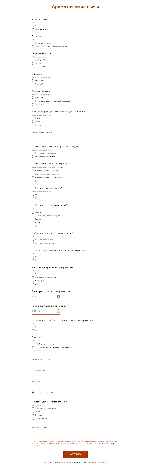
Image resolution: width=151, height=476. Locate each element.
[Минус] (34, 137)
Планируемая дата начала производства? (52, 291)
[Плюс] (48, 137)
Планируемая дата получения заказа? (50, 305)
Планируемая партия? (42, 132)
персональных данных (99, 462)
